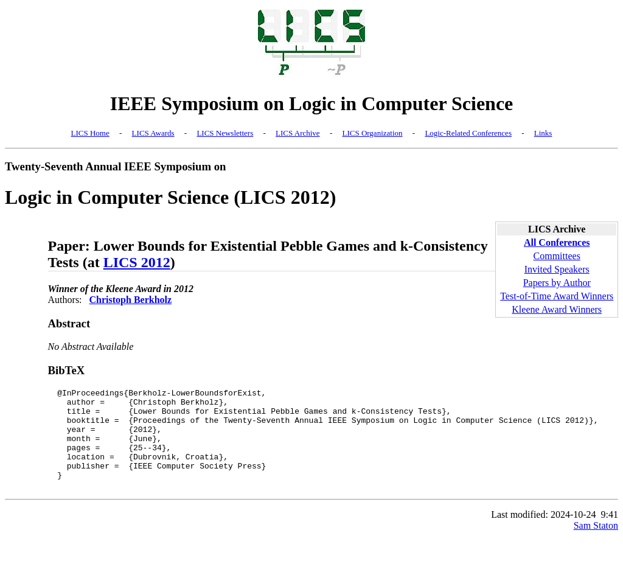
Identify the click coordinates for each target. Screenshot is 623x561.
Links (543, 133)
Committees (557, 256)
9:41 (609, 534)
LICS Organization (372, 133)
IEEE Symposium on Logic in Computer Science (311, 103)
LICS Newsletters (225, 133)
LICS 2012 (136, 262)
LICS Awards (153, 133)
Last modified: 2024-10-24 (543, 534)
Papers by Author (557, 282)
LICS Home (90, 133)
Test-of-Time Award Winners (556, 296)
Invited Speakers (557, 269)
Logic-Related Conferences (468, 133)
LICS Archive (298, 133)
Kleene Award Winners (557, 309)
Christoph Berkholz (130, 299)
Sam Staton (596, 545)
